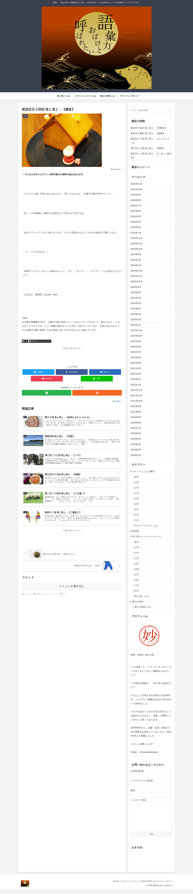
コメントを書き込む (72, 591)
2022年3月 (136, 374)
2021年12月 (137, 390)
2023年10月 (137, 281)
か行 (25, 341)
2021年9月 (136, 406)
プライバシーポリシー (164, 886)
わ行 (137, 590)
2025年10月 (137, 189)
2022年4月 (136, 368)
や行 (137, 515)
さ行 (137, 487)
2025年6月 (136, 211)
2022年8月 (136, 346)
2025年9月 (136, 195)
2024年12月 (137, 238)
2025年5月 (136, 216)
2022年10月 (137, 336)
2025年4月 (136, 222)
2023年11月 (137, 276)
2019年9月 (136, 417)
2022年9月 (136, 341)
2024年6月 (136, 254)
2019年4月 (136, 444)
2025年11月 (137, 184)
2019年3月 (136, 449)
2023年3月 (136, 314)
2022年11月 (137, 330)
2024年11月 (137, 243)
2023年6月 (136, 303)
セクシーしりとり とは (146, 525)
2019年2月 (136, 455)
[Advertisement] (72, 356)
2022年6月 (136, 357)
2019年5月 (136, 439)
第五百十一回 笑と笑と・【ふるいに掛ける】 (151, 155)
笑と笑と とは (142, 596)
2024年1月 (136, 265)
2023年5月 (136, 308)
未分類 (135, 531)
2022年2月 (136, 379)
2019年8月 (136, 422)
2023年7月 (136, 298)
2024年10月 (137, 249)
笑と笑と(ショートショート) (40, 341)
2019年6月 (136, 433)
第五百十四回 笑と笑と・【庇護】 (148, 133)
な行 (137, 498)
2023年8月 (136, 292)
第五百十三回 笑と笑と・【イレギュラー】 (150, 141)
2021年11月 (137, 395)
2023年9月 (136, 287)
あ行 (137, 477)
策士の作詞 (137, 601)
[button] (170, 110)
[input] (152, 110)
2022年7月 (136, 352)
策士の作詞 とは (143, 607)
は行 (137, 504)
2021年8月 (136, 412)
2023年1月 (136, 325)
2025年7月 (136, 205)
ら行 (137, 520)
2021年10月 (137, 401)
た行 (137, 493)
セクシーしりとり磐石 (143, 471)
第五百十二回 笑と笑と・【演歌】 (148, 148)
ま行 (137, 509)
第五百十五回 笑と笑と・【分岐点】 (149, 128)
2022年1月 (136, 384)
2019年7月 (136, 428)
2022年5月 (136, 363)
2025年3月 (136, 227)
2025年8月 (136, 200)
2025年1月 (136, 233)
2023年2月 (136, 319)
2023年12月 (137, 271)
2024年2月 (136, 260)
